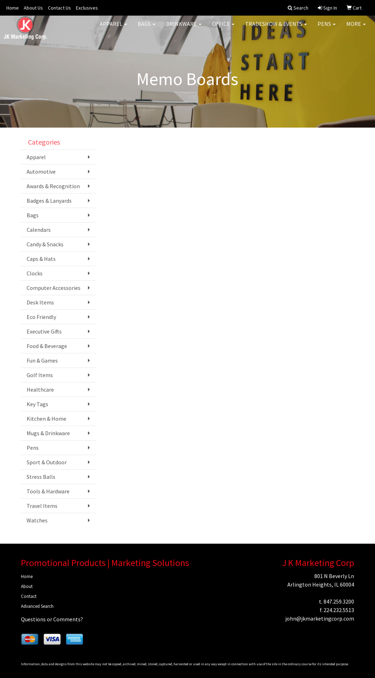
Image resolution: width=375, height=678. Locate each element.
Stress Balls (41, 476)
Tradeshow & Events (276, 28)
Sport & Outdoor (47, 462)
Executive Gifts (44, 331)
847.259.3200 (339, 601)
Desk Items (40, 302)
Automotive (41, 171)
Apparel (113, 28)
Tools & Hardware (48, 491)
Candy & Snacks (45, 244)
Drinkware (184, 28)
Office (223, 28)
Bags (146, 28)
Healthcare (40, 389)
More (356, 28)
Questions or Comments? (52, 619)
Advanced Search (37, 606)
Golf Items (40, 375)
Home (12, 8)
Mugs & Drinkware (48, 433)
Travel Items (42, 505)
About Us (33, 8)
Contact (29, 596)
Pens (327, 28)
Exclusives (87, 8)
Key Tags (37, 404)
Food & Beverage (47, 345)
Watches (37, 520)
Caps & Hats (41, 258)
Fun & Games (42, 360)
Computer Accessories (54, 287)
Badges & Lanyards (49, 200)
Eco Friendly (41, 316)
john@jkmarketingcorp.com (319, 618)
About (27, 586)
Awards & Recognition (53, 186)
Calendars (39, 229)
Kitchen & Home (46, 418)
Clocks (35, 273)
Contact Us (59, 8)
